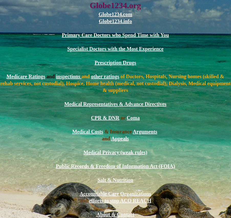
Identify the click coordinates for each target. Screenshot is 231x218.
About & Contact (115, 214)
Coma (133, 118)
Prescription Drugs (115, 62)
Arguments (145, 131)
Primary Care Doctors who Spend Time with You (115, 35)
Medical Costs (87, 131)
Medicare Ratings (25, 76)
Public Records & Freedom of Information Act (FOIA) (115, 166)
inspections (68, 76)
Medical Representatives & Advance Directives (115, 104)
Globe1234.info (115, 21)
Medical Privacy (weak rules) (115, 152)
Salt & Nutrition (115, 180)
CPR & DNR (105, 118)
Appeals (120, 138)
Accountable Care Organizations (115, 194)
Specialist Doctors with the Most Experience (115, 49)
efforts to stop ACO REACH (120, 200)
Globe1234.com (115, 14)
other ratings (105, 76)
